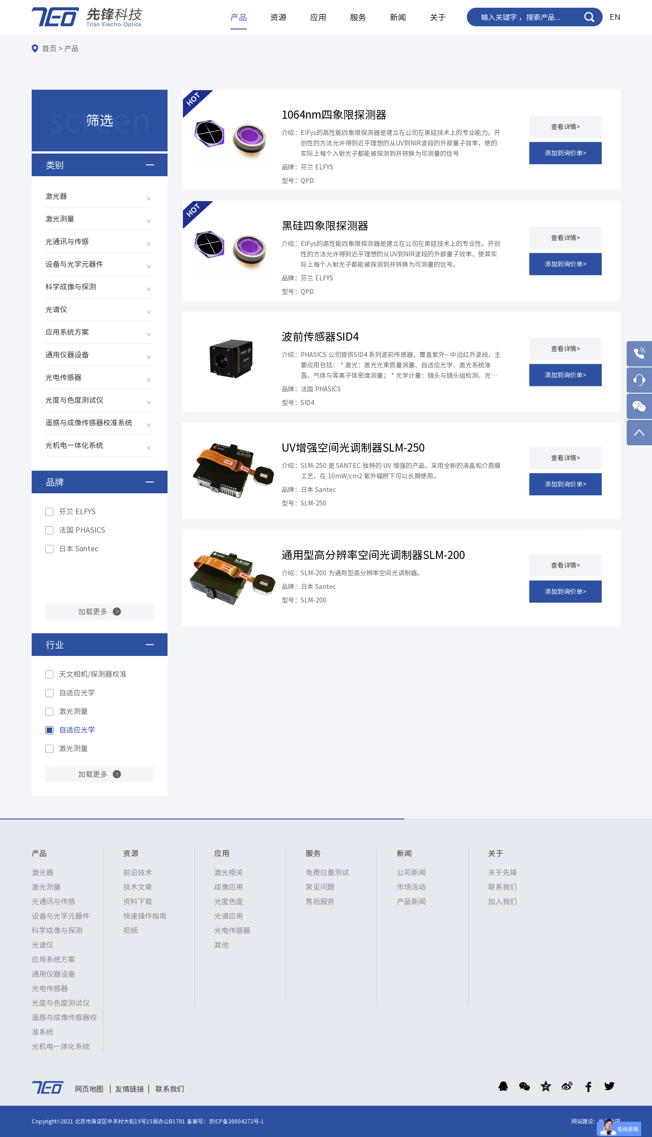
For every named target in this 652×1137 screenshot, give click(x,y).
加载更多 (92, 611)
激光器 (56, 196)
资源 (278, 17)
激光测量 (59, 218)
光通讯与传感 (67, 241)
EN (614, 17)
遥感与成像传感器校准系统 (88, 422)
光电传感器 (63, 377)
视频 (130, 930)
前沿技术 (137, 872)
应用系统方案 (67, 332)
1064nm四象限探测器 (334, 114)
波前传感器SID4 (320, 336)
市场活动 (411, 887)
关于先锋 (502, 872)
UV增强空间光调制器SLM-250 (353, 447)
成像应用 (228, 887)
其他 (221, 945)
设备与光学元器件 (74, 264)
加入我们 (502, 901)
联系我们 (502, 887)
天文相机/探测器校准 (93, 674)
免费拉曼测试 (327, 872)
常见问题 (320, 887)
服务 (358, 17)
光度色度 (228, 901)
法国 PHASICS (82, 530)
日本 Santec (78, 548)
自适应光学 (77, 692)
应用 (318, 17)
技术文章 (137, 887)
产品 (238, 17)
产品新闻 (411, 901)
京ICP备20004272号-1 (236, 1121)
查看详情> (565, 126)
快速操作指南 (145, 916)
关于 (438, 17)
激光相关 (228, 872)
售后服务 (320, 901)
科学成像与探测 (70, 286)
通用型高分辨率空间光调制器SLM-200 (373, 554)
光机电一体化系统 (74, 445)
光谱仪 (56, 309)
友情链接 (129, 1089)
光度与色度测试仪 (74, 400)
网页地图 (89, 1089)
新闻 (398, 17)
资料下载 (137, 901)
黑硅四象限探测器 (325, 225)
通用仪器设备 (67, 354)
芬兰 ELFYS (77, 511)
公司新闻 (411, 872)
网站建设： (585, 1121)
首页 (49, 48)
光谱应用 (228, 916)
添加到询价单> (565, 152)
